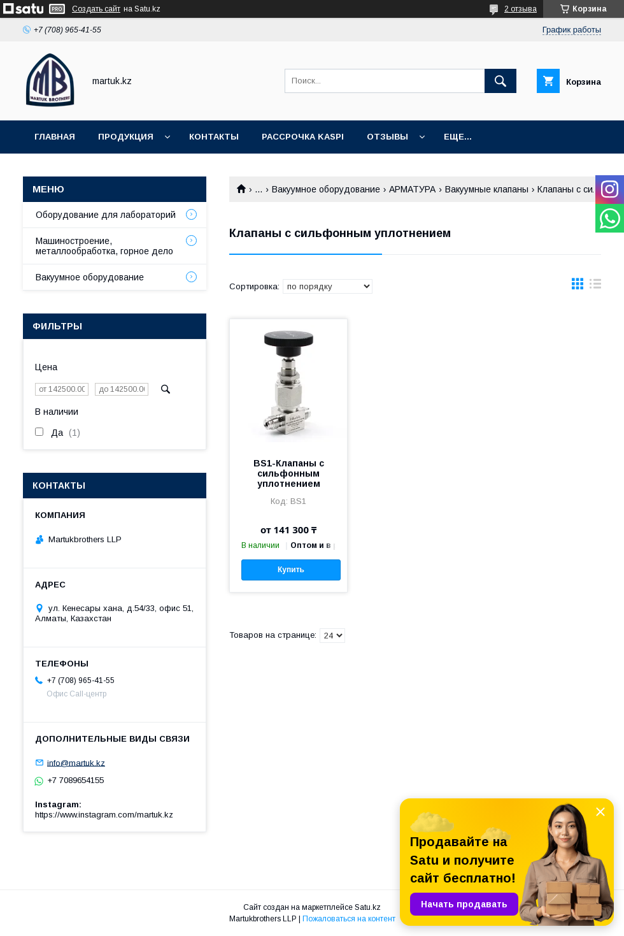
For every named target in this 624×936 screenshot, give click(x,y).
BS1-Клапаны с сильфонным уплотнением (288, 473)
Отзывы (387, 136)
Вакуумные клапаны (486, 189)
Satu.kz (368, 907)
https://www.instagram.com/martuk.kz (104, 814)
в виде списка (595, 287)
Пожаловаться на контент (348, 918)
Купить (291, 569)
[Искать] (500, 81)
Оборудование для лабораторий (106, 215)
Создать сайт (96, 8)
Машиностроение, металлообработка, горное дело (104, 246)
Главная (54, 136)
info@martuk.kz (76, 762)
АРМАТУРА (412, 189)
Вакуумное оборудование (326, 189)
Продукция (125, 136)
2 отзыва (520, 8)
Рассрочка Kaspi (303, 136)
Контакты (214, 136)
